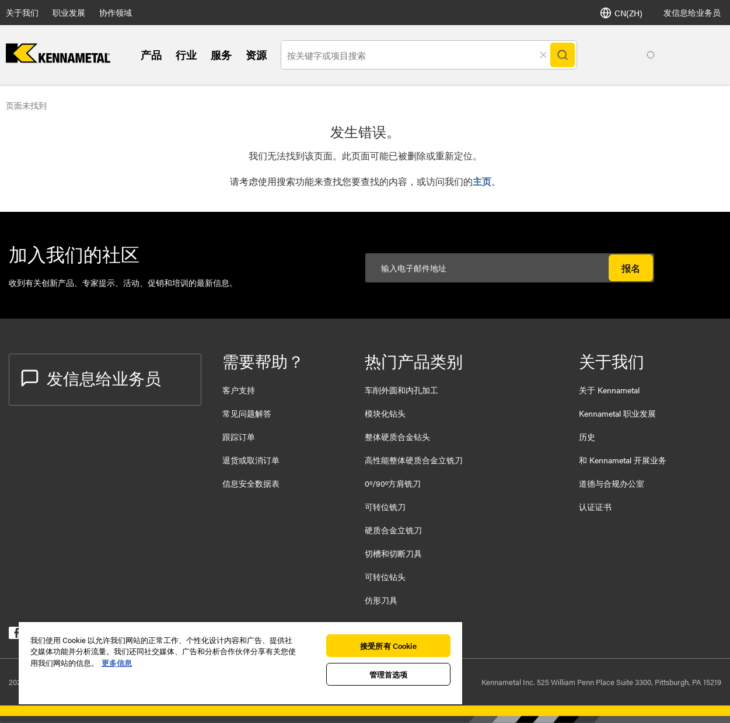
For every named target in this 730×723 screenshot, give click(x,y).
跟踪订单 (238, 436)
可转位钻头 (385, 576)
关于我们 (22, 12)
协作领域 (115, 12)
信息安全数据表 (251, 483)
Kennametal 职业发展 (617, 413)
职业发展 (69, 12)
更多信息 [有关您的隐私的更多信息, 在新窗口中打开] (117, 662)
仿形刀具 (381, 600)
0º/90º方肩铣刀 (393, 483)
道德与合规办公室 (611, 483)
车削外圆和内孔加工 (401, 390)
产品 (151, 54)
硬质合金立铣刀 (393, 530)
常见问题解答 (246, 413)
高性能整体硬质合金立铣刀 (414, 460)
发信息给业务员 (692, 12)
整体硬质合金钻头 (397, 436)
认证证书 (595, 506)
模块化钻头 (385, 413)
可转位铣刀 (385, 506)
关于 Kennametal (609, 390)
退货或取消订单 (251, 460)
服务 (221, 54)
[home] (58, 59)
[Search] (562, 55)
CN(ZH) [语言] (621, 13)
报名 (630, 268)
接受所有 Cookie (388, 645)
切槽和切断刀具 (393, 553)
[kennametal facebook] (15, 635)
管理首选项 (388, 674)
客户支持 (238, 390)
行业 (186, 54)
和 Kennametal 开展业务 (622, 460)
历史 (587, 436)
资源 (256, 54)
